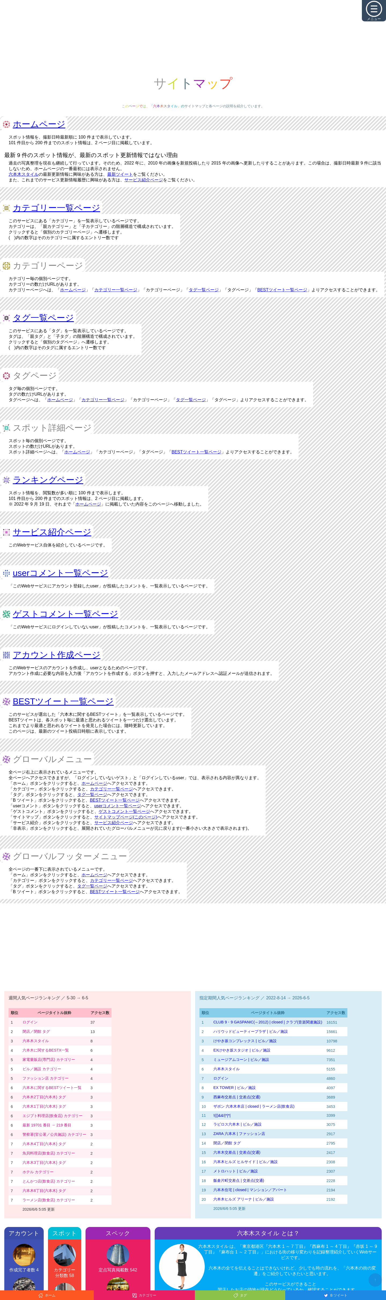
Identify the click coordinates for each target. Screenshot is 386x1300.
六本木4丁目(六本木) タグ (44, 1144)
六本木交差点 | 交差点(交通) (236, 1152)
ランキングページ (48, 480)
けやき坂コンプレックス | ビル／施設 (245, 1041)
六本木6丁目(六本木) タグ (44, 1190)
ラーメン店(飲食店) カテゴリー (49, 1200)
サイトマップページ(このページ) (125, 817)
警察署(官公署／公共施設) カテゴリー (54, 1134)
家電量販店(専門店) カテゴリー (49, 1059)
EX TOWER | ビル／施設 (234, 1087)
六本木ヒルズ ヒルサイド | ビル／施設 (245, 1162)
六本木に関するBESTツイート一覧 (52, 1087)
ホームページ (39, 124)
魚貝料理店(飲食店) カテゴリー (49, 1153)
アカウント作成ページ (57, 655)
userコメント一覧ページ (60, 573)
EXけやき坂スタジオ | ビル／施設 (241, 1050)
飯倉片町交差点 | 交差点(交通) (238, 1180)
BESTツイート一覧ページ (282, 290)
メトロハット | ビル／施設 (235, 1171)
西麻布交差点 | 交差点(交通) (236, 1097)
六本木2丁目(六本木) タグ (44, 1097)
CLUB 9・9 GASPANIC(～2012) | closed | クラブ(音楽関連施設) (267, 1022)
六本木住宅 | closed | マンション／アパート (250, 1190)
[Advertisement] (193, 37)
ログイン (30, 1022)
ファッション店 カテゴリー (46, 1078)
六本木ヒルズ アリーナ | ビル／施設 (243, 1199)
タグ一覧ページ (204, 290)
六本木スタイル (24, 174)
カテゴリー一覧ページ (56, 208)
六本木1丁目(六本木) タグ (44, 1106)
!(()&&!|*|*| (222, 1115)
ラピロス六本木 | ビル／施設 (237, 1124)
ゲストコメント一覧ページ (65, 614)
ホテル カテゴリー (38, 1172)
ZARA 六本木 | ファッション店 (239, 1133)
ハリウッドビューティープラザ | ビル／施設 (250, 1031)
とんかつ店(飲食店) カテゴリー (49, 1181)
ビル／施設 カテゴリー (42, 1069)
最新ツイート (120, 174)
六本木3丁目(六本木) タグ (44, 1162)
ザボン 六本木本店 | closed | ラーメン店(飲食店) (254, 1106)
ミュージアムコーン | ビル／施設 (241, 1059)
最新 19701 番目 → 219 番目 (47, 1125)
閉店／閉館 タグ (36, 1031)
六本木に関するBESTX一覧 (46, 1050)
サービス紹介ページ (143, 180)
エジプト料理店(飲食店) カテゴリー (53, 1116)
